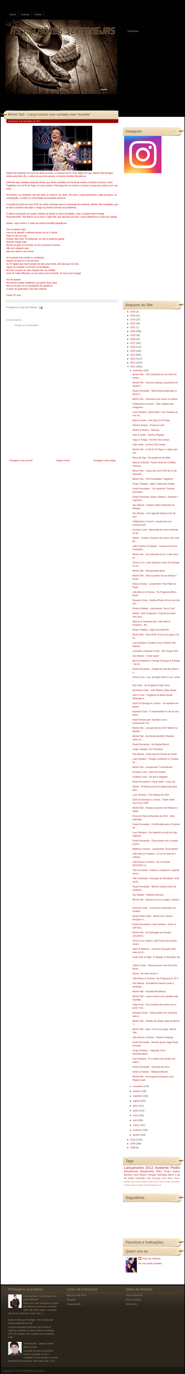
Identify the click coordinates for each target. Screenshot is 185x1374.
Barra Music (136, 1182)
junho (136, 1110)
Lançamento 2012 (138, 1168)
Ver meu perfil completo (150, 1263)
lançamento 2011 (151, 1171)
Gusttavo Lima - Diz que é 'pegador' (150, 777)
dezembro (138, 370)
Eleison (143, 1175)
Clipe (148, 1178)
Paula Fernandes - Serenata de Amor (151, 1067)
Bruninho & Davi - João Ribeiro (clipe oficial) (154, 690)
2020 (133, 331)
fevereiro (137, 1130)
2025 (133, 311)
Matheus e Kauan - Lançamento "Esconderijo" (155, 849)
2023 (133, 319)
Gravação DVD (159, 1178)
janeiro (136, 1135)
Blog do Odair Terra (76, 1295)
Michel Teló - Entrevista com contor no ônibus (155, 399)
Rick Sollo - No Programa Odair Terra (151, 685)
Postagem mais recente (21, 460)
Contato (25, 14)
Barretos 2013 (131, 1175)
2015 (133, 351)
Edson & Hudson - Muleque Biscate (150, 1071)
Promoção (139, 1185)
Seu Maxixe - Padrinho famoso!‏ (148, 895)
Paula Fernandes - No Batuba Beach (150, 744)
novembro (138, 1086)
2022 (133, 323)
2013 (133, 358)
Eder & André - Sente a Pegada (148, 435)
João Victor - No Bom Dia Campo (148, 444)
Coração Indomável (157, 1175)
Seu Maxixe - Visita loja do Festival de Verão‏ (154, 754)
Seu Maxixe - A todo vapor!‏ (145, 656)
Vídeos (38, 14)
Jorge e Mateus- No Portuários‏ (147, 749)
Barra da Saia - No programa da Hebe (151, 457)
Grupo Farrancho (134, 1295)
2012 (133, 362)
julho (135, 1105)
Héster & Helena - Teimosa (145, 430)
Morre (171, 1175)
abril (135, 1120)
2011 (133, 366)
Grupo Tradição (133, 1299)
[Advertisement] (34, 432)
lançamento (131, 1171)
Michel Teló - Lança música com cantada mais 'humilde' (49, 114)
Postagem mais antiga (104, 460)
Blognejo (71, 1299)
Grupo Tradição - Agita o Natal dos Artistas (153, 484)
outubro (137, 1091)
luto (159, 1185)
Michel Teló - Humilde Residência (148, 991)
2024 (133, 315)
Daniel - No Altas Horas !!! (145, 973)
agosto (136, 1101)
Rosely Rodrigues (151, 1185)
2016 (133, 347)
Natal (132, 1185)
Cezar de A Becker (151, 1258)
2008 (133, 1147)
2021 (133, 327)
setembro (138, 1096)
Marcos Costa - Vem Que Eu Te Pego (151, 420)
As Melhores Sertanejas (32, 1371)
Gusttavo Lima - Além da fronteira (149, 772)
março (136, 1125)
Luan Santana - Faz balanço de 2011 (150, 794)
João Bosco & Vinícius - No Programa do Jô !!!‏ (155, 978)
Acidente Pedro (167, 1168)
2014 (133, 355)
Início (13, 14)
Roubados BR (74, 1304)
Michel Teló (131, 1304)
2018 (133, 339)
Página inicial (63, 460)
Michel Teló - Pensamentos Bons (148, 570)
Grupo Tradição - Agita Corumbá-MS (150, 629)
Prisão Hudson (172, 1171)
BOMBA (127, 1182)
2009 (133, 1143)
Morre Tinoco (174, 1178)
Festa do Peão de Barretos (169, 1182)
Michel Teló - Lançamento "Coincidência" (152, 767)
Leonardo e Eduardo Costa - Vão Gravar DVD (155, 651)
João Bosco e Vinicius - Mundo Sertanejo (152, 1037)
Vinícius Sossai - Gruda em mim (148, 425)
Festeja (127, 1185)
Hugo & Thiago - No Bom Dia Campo (150, 439)
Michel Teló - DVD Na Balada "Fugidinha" (152, 479)
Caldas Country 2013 (149, 1182)
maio (135, 1115)
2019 (133, 335)
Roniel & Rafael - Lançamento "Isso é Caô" (153, 608)
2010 (133, 1139)
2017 (133, 343)
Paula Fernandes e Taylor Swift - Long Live (153, 781)
